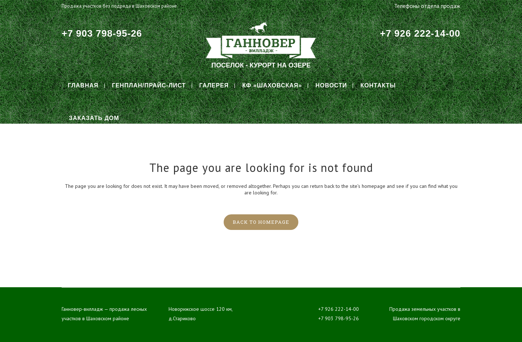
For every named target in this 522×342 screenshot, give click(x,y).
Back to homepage (261, 222)
